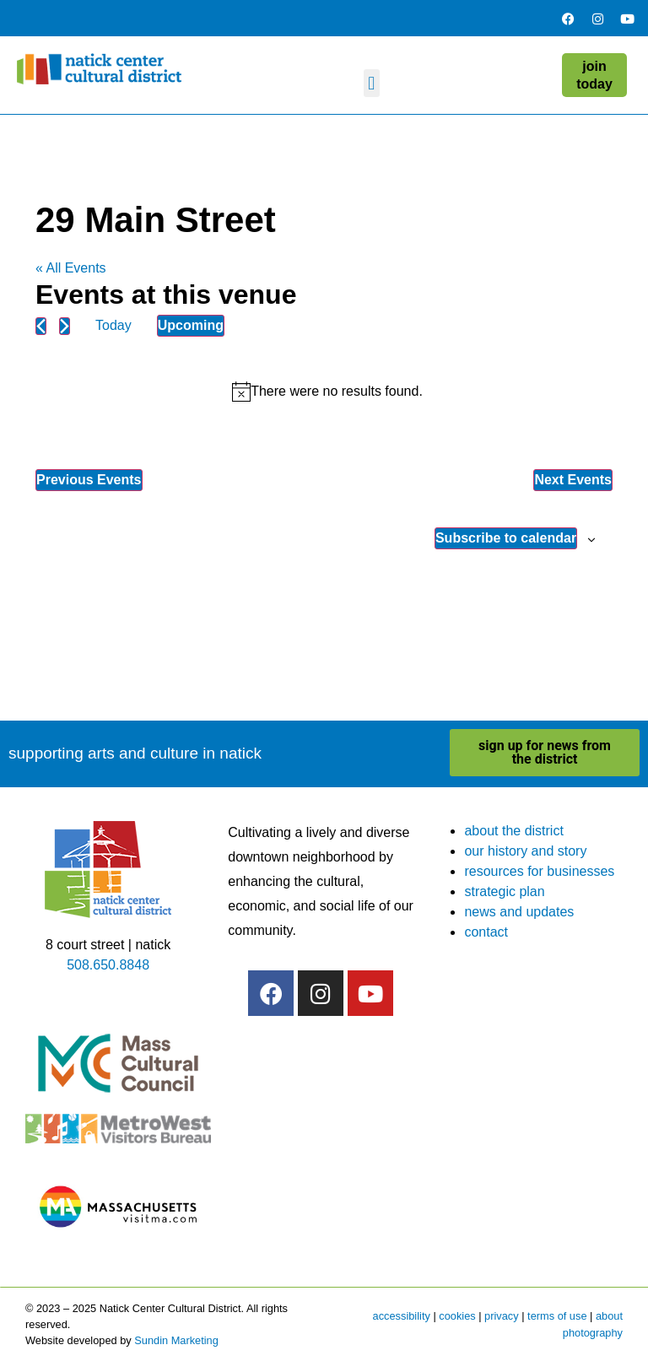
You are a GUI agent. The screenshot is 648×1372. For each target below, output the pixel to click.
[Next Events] (64, 326)
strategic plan (504, 891)
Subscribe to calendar (505, 538)
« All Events (70, 268)
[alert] (327, 391)
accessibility (401, 1316)
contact (486, 932)
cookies (457, 1316)
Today (113, 325)
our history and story (525, 851)
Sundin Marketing (176, 1340)
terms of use (556, 1316)
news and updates (519, 912)
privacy (501, 1316)
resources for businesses (539, 871)
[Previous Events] (40, 326)
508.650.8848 (108, 965)
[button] (372, 83)
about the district (513, 831)
